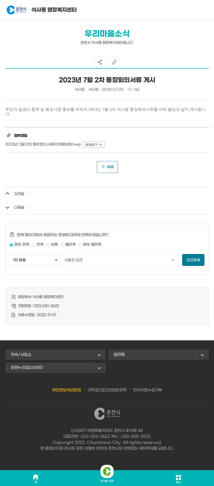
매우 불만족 (92, 244)
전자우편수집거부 (147, 390)
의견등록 (193, 260)
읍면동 (119, 354)
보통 (54, 244)
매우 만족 (21, 244)
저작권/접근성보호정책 (107, 390)
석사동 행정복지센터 (33, 10)
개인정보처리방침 (66, 390)
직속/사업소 (21, 354)
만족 (40, 244)
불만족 (70, 244)
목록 (107, 167)
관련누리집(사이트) (27, 367)
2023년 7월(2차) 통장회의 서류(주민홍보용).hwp (43, 144)
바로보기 (93, 145)
